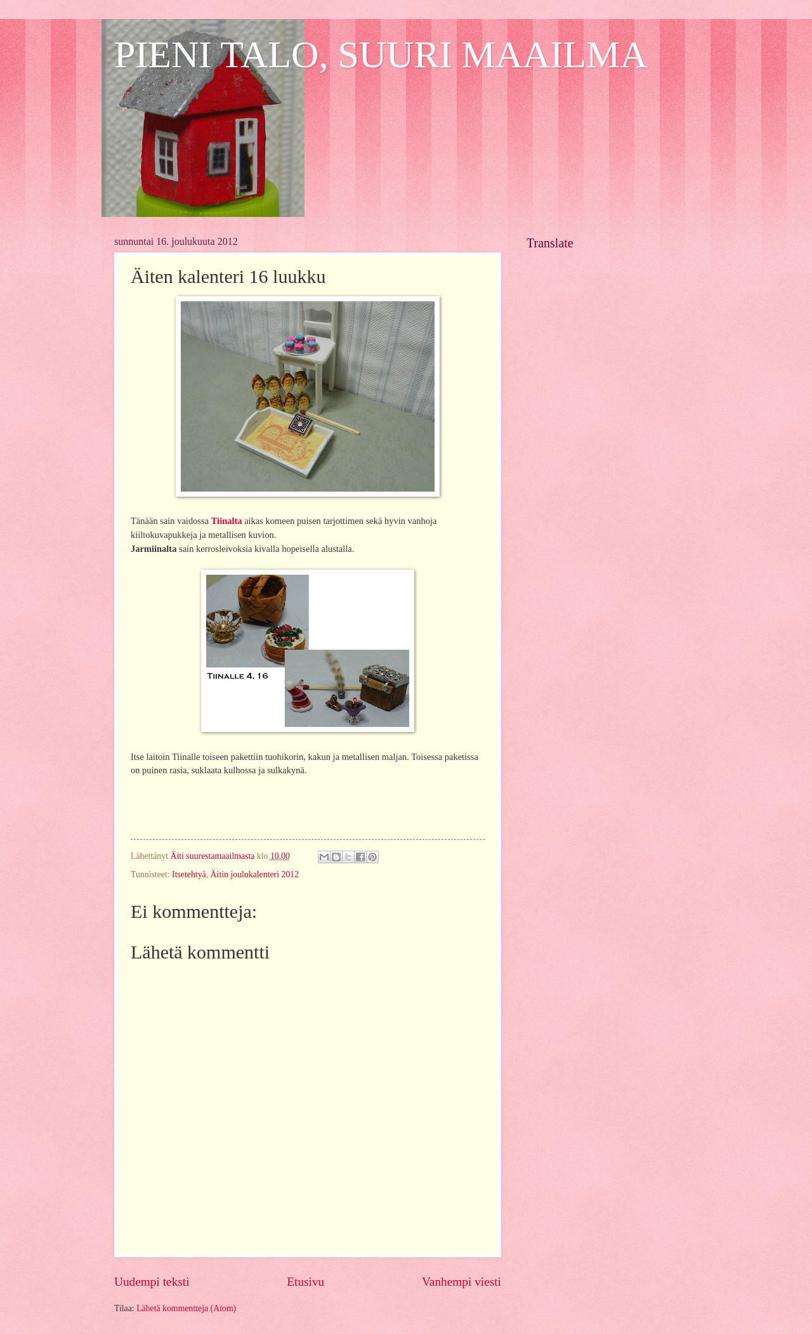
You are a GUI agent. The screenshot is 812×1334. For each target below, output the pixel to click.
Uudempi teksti (152, 1281)
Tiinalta (226, 521)
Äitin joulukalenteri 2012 (255, 874)
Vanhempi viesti (461, 1281)
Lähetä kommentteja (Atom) (186, 1308)
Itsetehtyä (189, 874)
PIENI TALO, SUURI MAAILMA (381, 54)
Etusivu (305, 1281)
